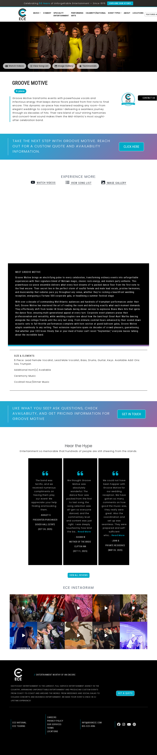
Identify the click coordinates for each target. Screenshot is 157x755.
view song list (78, 182)
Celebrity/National (96, 13)
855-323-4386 (88, 726)
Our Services (54, 724)
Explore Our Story (120, 3)
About (127, 13)
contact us (147, 98)
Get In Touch (131, 414)
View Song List (39, 65)
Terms (50, 728)
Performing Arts (77, 14)
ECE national (19, 722)
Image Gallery (64, 65)
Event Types (114, 13)
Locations (138, 13)
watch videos (43, 182)
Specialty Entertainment (61, 14)
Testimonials (88, 65)
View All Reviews (78, 575)
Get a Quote (125, 693)
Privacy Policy (55, 721)
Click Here (131, 147)
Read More (84, 531)
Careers (51, 717)
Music (36, 13)
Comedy (47, 13)
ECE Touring (18, 726)
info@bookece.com (92, 722)
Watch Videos (14, 65)
